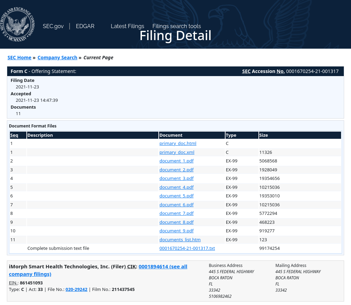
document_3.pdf (176, 178)
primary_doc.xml (176, 152)
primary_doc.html (177, 143)
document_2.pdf (176, 170)
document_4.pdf (176, 187)
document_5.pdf (176, 196)
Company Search (57, 57)
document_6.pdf (176, 205)
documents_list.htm (180, 239)
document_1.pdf (176, 161)
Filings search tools (177, 26)
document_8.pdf (176, 222)
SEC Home (20, 57)
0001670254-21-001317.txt (187, 248)
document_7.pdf (176, 213)
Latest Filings (127, 26)
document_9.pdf (176, 231)
